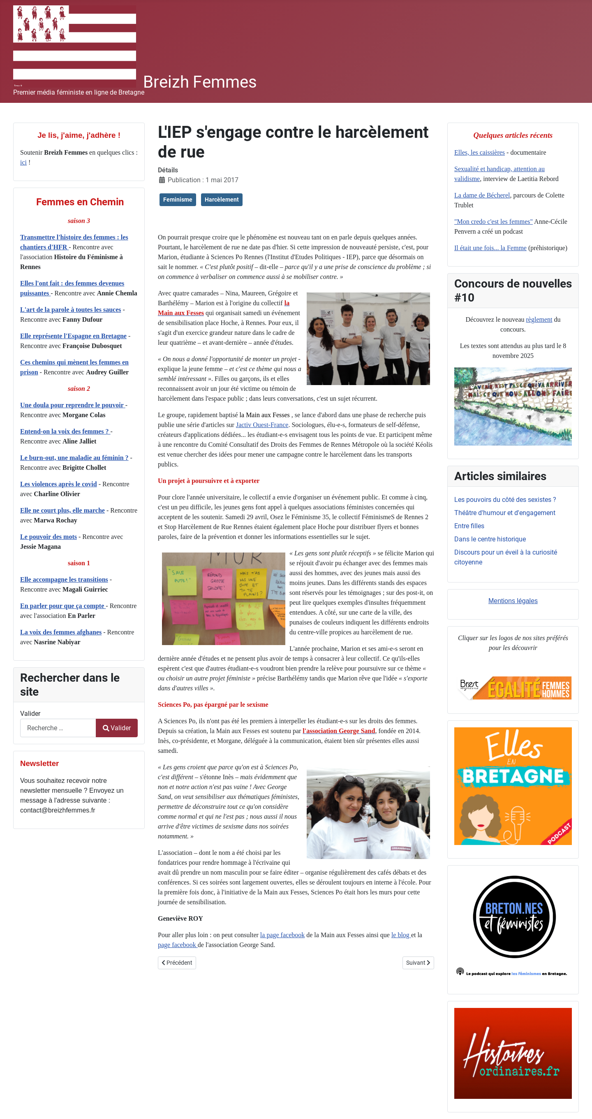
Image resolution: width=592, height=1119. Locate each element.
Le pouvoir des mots (48, 536)
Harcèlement (222, 199)
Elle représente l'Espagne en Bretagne (73, 335)
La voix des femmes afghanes (61, 632)
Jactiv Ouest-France (262, 424)
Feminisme (177, 199)
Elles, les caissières (479, 152)
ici (23, 162)
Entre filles (469, 526)
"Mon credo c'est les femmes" (493, 221)
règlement (539, 319)
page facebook (178, 944)
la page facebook (282, 934)
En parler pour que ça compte (63, 605)
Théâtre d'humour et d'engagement (504, 513)
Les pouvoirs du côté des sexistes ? (505, 500)
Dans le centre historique (490, 539)
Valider (30, 713)
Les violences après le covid (58, 484)
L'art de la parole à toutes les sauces (70, 309)
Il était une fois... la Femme (490, 247)
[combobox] (58, 728)
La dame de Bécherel (482, 195)
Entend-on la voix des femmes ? (65, 431)
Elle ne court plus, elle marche (62, 510)
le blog (401, 934)
